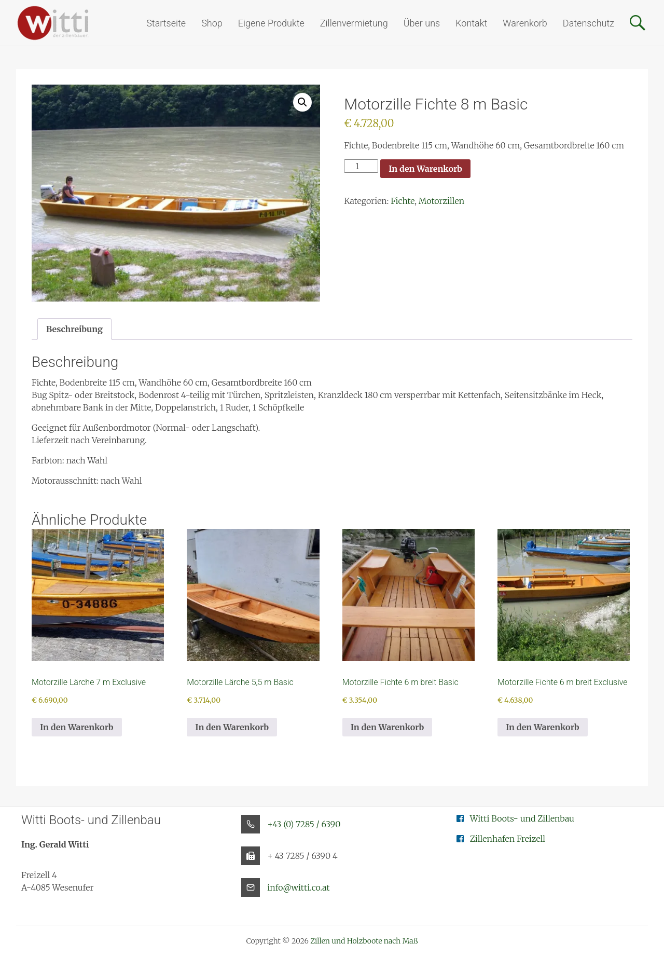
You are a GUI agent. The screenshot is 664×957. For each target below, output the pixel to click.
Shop (212, 23)
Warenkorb (525, 23)
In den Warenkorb (425, 168)
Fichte (402, 201)
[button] (302, 102)
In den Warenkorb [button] (77, 727)
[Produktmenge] (361, 166)
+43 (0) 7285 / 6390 (303, 824)
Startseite (166, 23)
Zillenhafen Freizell (508, 838)
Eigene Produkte (271, 23)
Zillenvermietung (354, 23)
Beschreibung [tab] (74, 329)
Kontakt (471, 23)
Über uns (422, 23)
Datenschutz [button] (588, 23)
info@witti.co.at (298, 887)
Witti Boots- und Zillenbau (522, 818)
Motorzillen (441, 201)
